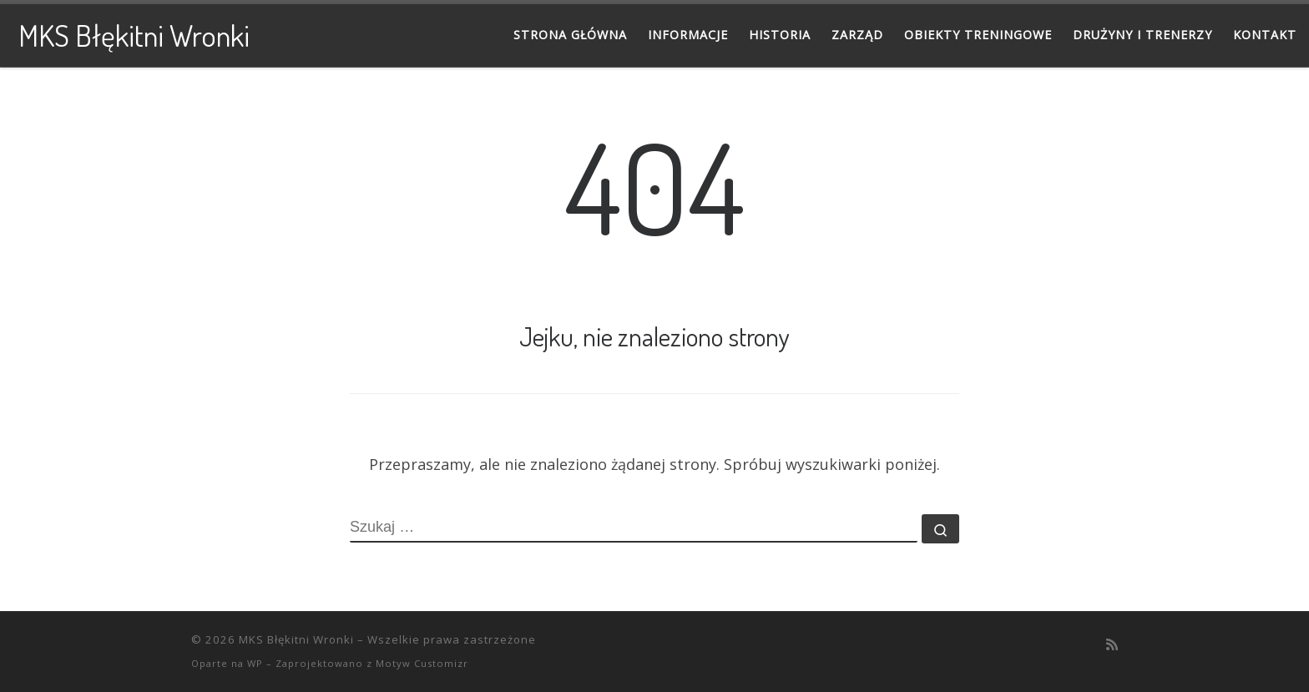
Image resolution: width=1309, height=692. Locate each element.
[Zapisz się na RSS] (1112, 644)
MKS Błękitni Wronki (296, 639)
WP (255, 663)
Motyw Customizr (422, 663)
